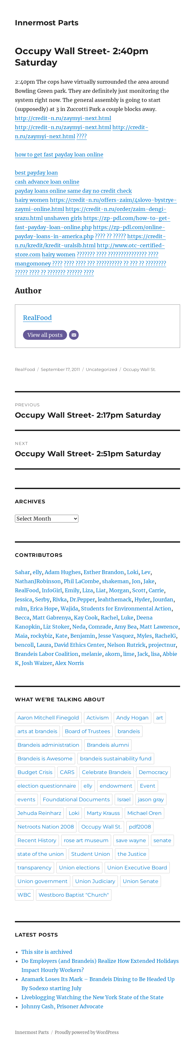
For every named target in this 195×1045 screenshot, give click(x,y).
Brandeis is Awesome (45, 759)
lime (128, 654)
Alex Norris (69, 663)
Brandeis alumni (108, 745)
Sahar (22, 572)
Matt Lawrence (159, 626)
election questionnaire (46, 786)
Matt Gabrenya (51, 617)
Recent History (36, 840)
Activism (97, 718)
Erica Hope (44, 608)
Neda (79, 626)
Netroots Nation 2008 (45, 827)
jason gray (151, 799)
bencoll (24, 645)
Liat (101, 590)
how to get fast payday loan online (59, 154)
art (159, 718)
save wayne (131, 840)
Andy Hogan (132, 718)
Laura (44, 645)
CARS (67, 772)
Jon (136, 581)
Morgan (119, 590)
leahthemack (115, 599)
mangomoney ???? (39, 263)
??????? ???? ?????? (100, 254)
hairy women (32, 200)
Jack (142, 654)
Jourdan (163, 599)
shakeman (115, 581)
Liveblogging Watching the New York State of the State (92, 997)
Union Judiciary (95, 881)
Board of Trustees (87, 731)
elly (37, 572)
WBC (24, 895)
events (26, 799)
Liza (87, 590)
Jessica (23, 599)
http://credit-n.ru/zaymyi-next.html (63, 118)
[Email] (74, 335)
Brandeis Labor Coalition (46, 654)
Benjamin (82, 636)
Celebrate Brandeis (106, 772)
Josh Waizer (37, 663)
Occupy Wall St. (139, 369)
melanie (91, 654)
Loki (132, 572)
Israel (124, 799)
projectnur (162, 645)
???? (81, 136)
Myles (144, 636)
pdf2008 (140, 827)
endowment (116, 786)
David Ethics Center (79, 645)
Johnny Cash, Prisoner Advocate (62, 1006)
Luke (127, 617)
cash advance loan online (47, 181)
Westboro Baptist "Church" (74, 895)
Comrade (99, 626)
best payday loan (36, 172)
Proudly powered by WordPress (87, 1032)
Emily (72, 590)
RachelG (165, 636)
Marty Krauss (103, 813)
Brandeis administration (48, 745)
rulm (21, 608)
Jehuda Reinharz (39, 813)
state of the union (40, 854)
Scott (139, 590)
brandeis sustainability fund (116, 759)
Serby (42, 599)
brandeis (129, 731)
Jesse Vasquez (116, 636)
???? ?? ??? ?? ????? (135, 263)
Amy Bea (125, 626)
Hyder (142, 599)
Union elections (79, 868)
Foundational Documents (76, 799)
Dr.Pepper (82, 599)
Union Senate (140, 881)
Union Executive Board (137, 868)
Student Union (90, 854)
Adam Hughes (63, 572)
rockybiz (41, 636)
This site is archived (46, 952)
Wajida (69, 608)
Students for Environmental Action (126, 608)
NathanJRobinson (38, 581)
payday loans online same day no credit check (73, 191)
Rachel (109, 617)
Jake (149, 581)
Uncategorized (101, 369)
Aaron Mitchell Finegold (48, 718)
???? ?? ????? (110, 236)
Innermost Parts (46, 22)
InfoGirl (52, 590)
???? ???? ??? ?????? (88, 263)
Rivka (59, 599)
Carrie (156, 590)
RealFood (37, 318)
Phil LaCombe (81, 581)
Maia (21, 636)
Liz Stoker (56, 626)
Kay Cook (86, 617)
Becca (22, 617)
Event (147, 786)
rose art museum (86, 840)
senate (162, 840)
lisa (155, 654)
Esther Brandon (104, 572)
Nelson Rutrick (126, 645)
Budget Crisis (34, 772)
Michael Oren (144, 813)
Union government (42, 881)
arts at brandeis (37, 731)
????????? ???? (140, 254)
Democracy (153, 772)
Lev (145, 572)
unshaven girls (63, 218)
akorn (112, 654)
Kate (61, 636)
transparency (34, 868)
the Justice (132, 854)
